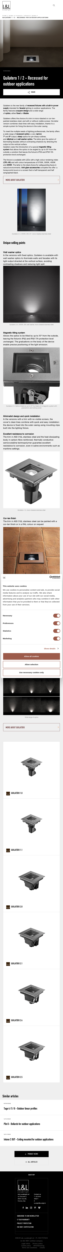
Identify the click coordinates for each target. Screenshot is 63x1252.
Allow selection (31, 664)
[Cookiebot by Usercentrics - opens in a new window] (49, 577)
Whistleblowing (38, 1246)
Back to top (31, 1175)
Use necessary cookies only (31, 672)
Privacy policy (38, 1243)
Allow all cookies (31, 656)
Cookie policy (26, 1246)
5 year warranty (23, 1219)
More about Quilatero (15, 180)
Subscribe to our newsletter (28, 1216)
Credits (42, 1248)
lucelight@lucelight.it (40, 1203)
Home (4, 15)
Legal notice (25, 1243)
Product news (30, 15)
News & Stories (15, 15)
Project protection (24, 1223)
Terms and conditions (29, 1248)
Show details (50, 649)
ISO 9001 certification (25, 1227)
